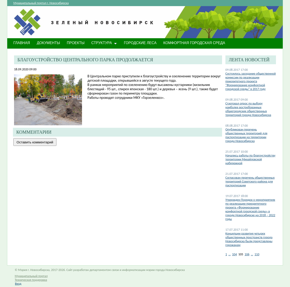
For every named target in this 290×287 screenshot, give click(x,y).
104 (234, 254)
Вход (18, 284)
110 (256, 254)
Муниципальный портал (31, 276)
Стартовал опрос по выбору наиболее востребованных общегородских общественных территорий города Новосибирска (248, 109)
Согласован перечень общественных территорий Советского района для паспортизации (250, 181)
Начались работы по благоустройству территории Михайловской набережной (250, 159)
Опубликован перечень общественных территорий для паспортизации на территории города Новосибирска (246, 135)
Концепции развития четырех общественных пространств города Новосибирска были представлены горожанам (249, 239)
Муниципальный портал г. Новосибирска (41, 3)
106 (247, 254)
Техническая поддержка (31, 280)
